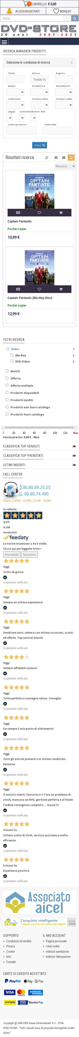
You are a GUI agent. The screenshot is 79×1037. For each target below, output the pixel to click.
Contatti (11, 962)
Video (15, 349)
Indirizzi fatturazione (58, 956)
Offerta (16, 378)
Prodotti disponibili (25, 393)
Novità (15, 371)
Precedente (12, 554)
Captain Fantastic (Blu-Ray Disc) (30, 298)
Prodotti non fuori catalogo (30, 407)
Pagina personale (56, 941)
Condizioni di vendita (18, 941)
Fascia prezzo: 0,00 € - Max (21, 437)
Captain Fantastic (20, 221)
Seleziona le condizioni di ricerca (28, 62)
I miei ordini (53, 946)
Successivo (29, 554)
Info (8, 956)
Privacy (10, 946)
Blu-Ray (20, 355)
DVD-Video (22, 361)
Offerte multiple (22, 385)
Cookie (10, 951)
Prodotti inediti (22, 400)
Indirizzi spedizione (57, 951)
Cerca (40, 145)
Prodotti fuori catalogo (27, 414)
